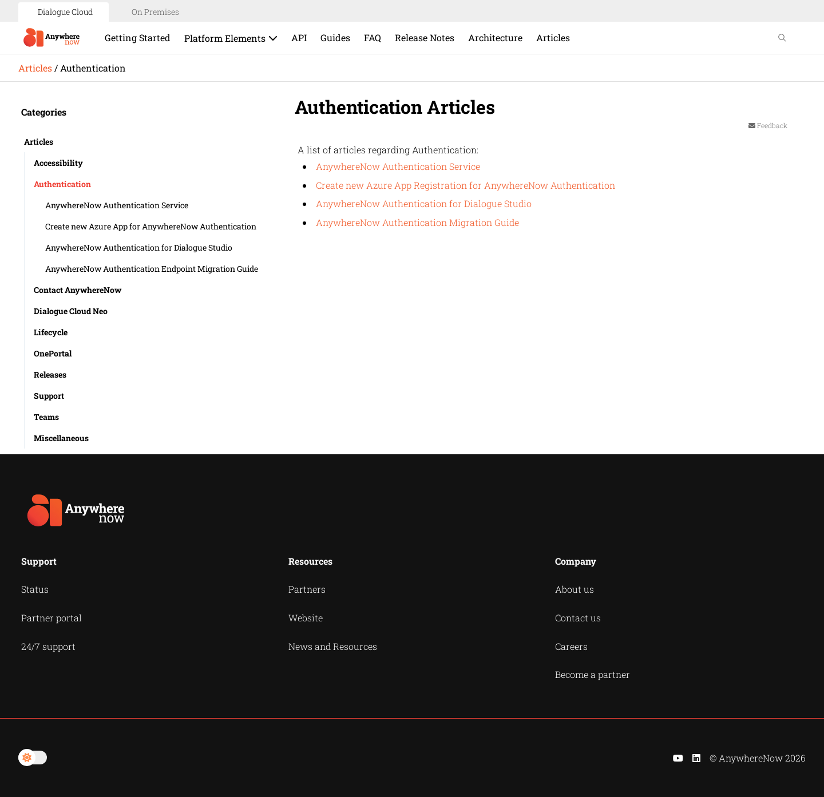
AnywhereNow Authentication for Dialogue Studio (138, 247)
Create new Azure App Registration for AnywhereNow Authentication (465, 185)
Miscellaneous (61, 438)
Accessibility (58, 162)
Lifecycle (51, 332)
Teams (46, 416)
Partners (307, 589)
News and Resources (332, 646)
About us (574, 589)
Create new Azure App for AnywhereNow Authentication (150, 226)
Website (305, 618)
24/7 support (48, 646)
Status (35, 589)
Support (49, 395)
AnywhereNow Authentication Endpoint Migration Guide (151, 268)
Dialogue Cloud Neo (71, 311)
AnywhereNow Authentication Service (116, 205)
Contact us (578, 618)
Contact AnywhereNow (77, 289)
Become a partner (592, 674)
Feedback (767, 125)
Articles (35, 68)
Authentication (62, 184)
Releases (50, 374)
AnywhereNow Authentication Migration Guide (417, 222)
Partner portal (51, 618)
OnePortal (53, 353)
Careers (571, 646)
